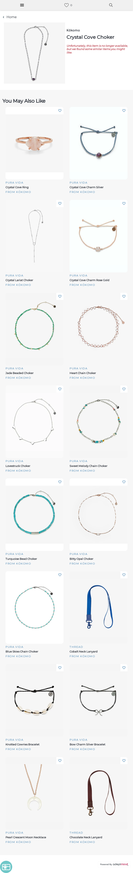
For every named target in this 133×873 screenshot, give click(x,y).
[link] (66, 5)
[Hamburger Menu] (22, 5)
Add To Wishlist (59, 110)
